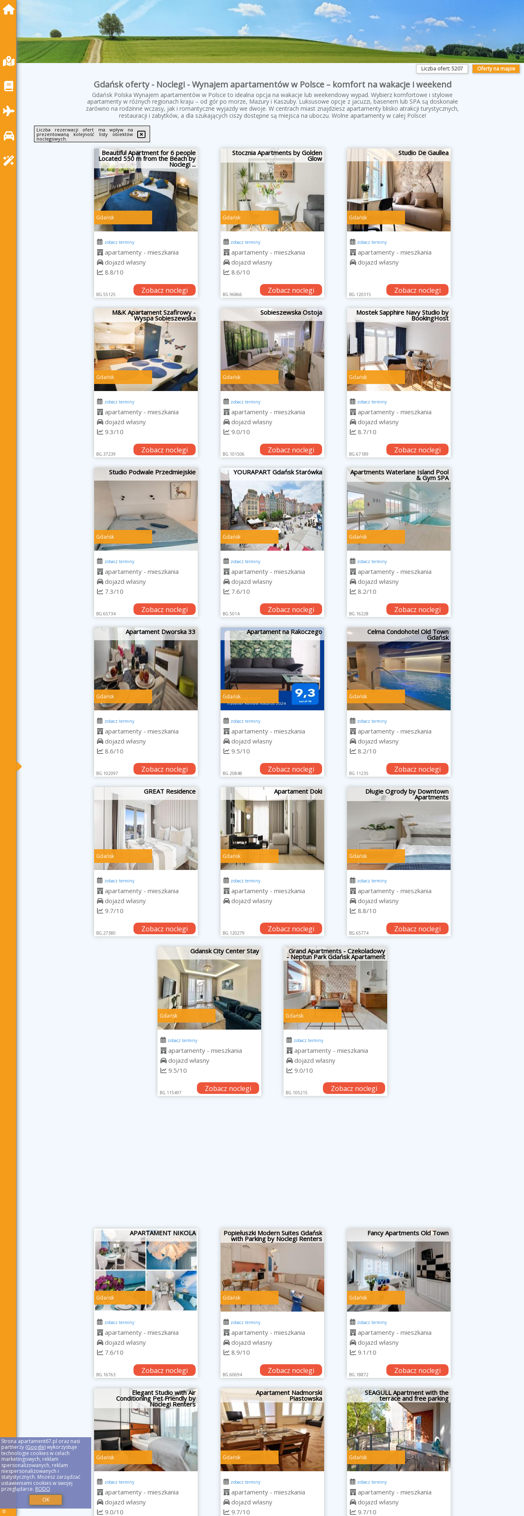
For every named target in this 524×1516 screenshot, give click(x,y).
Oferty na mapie (496, 68)
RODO (42, 1488)
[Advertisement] (272, 1166)
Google (35, 1446)
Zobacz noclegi (164, 290)
